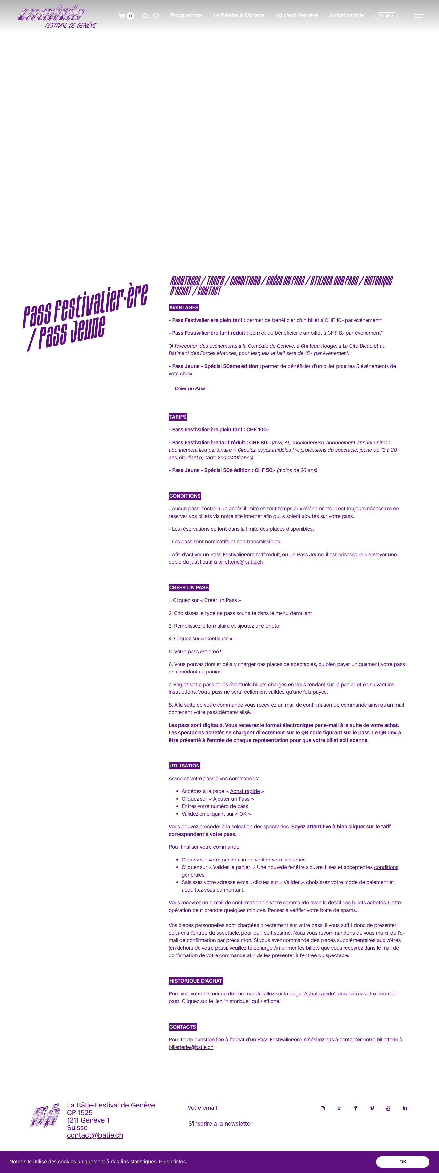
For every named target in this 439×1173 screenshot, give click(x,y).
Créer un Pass (190, 388)
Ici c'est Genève (297, 15)
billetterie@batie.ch (240, 562)
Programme (186, 15)
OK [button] (402, 1161)
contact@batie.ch (95, 1135)
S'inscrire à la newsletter (220, 1123)
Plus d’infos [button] (172, 1161)
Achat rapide (245, 791)
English (386, 16)
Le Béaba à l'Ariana (239, 15)
